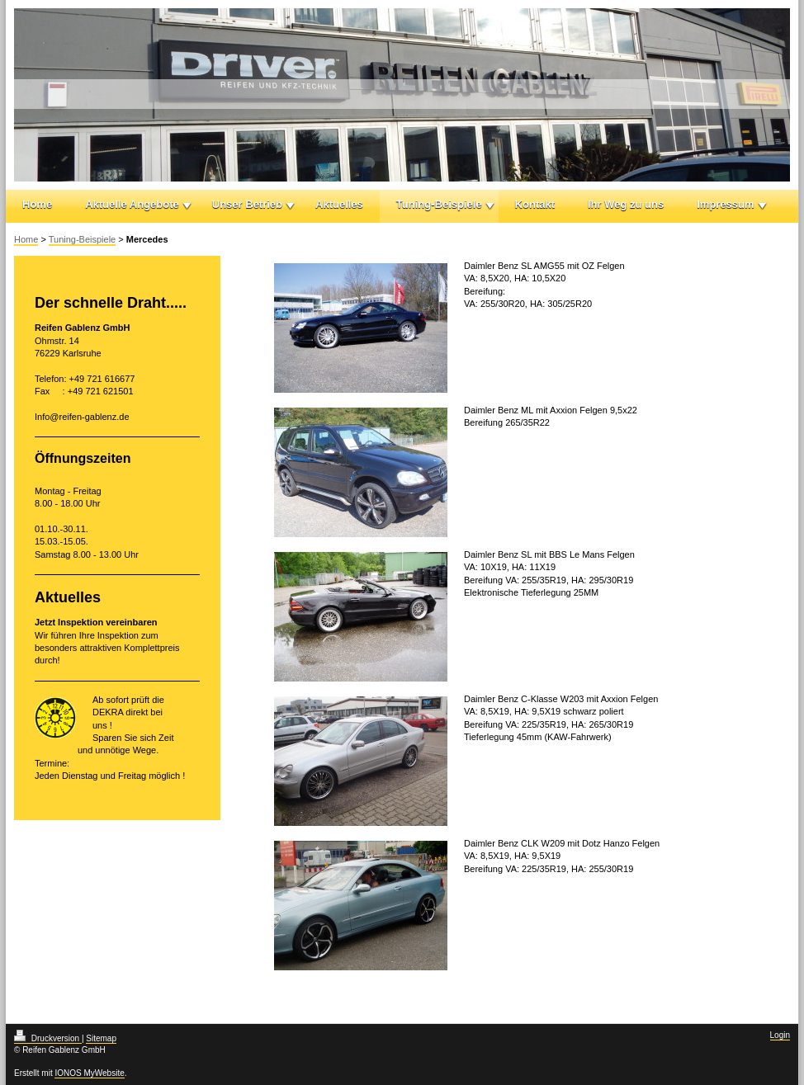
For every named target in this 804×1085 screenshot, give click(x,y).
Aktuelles (339, 204)
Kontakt (535, 204)
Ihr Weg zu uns (626, 204)
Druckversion (48, 1038)
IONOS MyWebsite (89, 1073)
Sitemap (101, 1038)
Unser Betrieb (247, 204)
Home (37, 204)
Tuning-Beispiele (439, 204)
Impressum (725, 204)
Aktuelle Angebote (132, 204)
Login (780, 1035)
